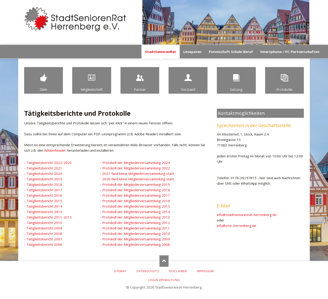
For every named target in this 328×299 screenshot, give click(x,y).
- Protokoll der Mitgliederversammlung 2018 (135, 190)
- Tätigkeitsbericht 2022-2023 (48, 162)
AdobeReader (55, 150)
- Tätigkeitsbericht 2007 (43, 239)
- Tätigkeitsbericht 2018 (43, 184)
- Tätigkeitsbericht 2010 (43, 222)
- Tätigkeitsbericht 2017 (43, 190)
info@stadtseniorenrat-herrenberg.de (247, 214)
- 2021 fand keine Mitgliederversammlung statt (137, 173)
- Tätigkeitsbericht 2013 (43, 211)
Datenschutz (148, 271)
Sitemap (120, 271)
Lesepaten (192, 51)
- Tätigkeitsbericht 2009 (43, 228)
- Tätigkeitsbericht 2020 (43, 173)
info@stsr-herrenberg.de (236, 225)
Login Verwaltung (164, 280)
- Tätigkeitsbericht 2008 (43, 233)
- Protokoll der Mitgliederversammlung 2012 (135, 222)
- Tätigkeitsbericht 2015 (43, 200)
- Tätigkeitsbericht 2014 (43, 206)
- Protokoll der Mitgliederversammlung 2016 (135, 200)
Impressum (205, 271)
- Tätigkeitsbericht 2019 (43, 179)
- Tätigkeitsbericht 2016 (43, 195)
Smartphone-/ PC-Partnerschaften (289, 51)
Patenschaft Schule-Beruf (231, 51)
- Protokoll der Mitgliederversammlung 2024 (135, 162)
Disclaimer (178, 271)
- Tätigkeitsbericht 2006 (43, 244)
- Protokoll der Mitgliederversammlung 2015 (135, 206)
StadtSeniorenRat (160, 51)
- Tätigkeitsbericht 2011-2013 (48, 217)
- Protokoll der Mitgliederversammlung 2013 (135, 217)
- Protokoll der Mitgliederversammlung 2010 (135, 233)
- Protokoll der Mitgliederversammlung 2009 (135, 239)
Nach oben (164, 261)
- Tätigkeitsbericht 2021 (43, 168)
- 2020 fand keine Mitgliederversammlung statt (137, 179)
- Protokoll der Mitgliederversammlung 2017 (135, 195)
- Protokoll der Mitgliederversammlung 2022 (135, 168)
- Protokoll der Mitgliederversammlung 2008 (135, 244)
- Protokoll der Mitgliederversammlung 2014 (135, 211)
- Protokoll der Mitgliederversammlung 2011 (135, 228)
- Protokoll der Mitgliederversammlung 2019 (135, 184)
